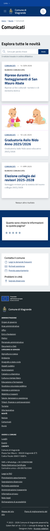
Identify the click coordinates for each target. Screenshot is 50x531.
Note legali (6, 497)
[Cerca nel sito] (43, 11)
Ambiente (6, 357)
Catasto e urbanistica (11, 373)
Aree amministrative (10, 326)
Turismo (5, 406)
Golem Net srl (12, 525)
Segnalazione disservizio (12, 481)
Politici (4, 338)
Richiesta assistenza (10, 485)
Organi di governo (9, 322)
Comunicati (6, 421)
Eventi (4, 442)
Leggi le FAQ (7, 473)
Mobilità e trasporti (10, 394)
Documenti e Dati (9, 346)
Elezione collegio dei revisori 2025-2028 (20, 178)
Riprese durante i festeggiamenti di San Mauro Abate (21, 79)
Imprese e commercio (11, 390)
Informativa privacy (10, 493)
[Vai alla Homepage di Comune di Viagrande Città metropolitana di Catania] (23, 11)
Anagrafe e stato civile (11, 361)
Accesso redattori (41, 528)
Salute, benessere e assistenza (15, 398)
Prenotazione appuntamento (14, 477)
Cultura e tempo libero (11, 377)
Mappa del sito (8, 511)
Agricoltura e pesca (10, 353)
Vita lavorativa (8, 410)
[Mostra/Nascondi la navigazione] (5, 11)
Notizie (5, 417)
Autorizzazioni (8, 369)
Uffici (4, 330)
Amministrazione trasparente (14, 489)
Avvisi (4, 425)
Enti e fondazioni (9, 334)
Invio (43, 51)
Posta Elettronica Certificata (14, 465)
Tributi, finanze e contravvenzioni (16, 402)
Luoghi (4, 438)
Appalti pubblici (8, 365)
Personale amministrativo (13, 342)
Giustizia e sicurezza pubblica (14, 385)
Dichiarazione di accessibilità (14, 501)
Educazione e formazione (12, 381)
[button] (7, 3)
